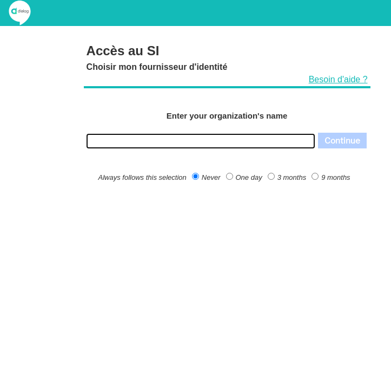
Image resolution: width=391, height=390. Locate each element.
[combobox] (201, 141)
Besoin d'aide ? (338, 79)
